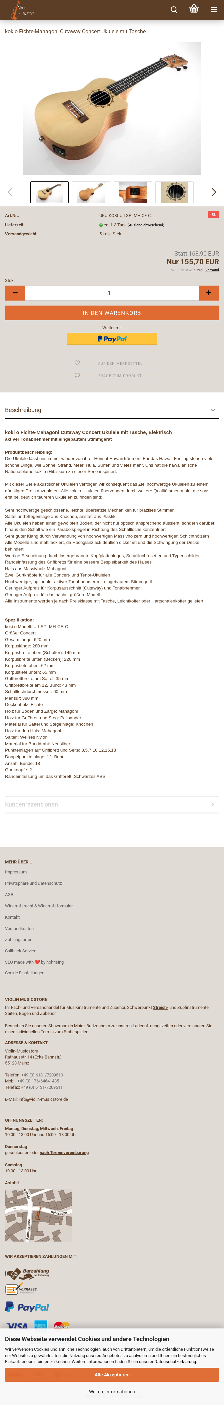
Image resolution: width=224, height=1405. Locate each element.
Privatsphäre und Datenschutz (33, 883)
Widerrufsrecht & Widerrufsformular (39, 905)
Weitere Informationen (112, 1391)
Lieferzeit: (15, 224)
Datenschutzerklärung (175, 1361)
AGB (9, 894)
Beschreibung (23, 409)
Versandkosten (19, 928)
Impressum (16, 871)
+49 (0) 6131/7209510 (42, 1074)
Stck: (10, 280)
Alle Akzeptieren (112, 1374)
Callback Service (20, 950)
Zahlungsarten (18, 939)
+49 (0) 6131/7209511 (42, 1087)
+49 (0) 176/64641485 (38, 1080)
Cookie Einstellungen (24, 972)
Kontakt (12, 917)
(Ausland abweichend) (146, 225)
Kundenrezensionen (31, 804)
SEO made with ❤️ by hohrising (34, 962)
